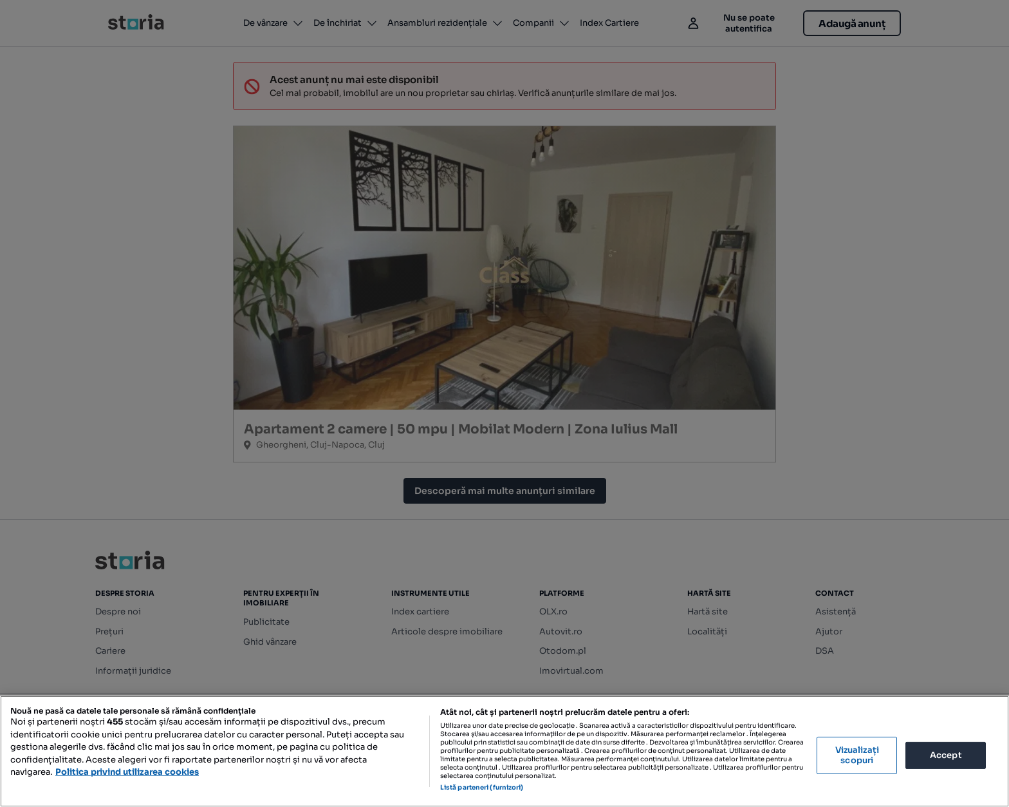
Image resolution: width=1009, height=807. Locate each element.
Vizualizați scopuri (857, 755)
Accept (946, 755)
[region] (504, 751)
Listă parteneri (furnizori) (482, 787)
